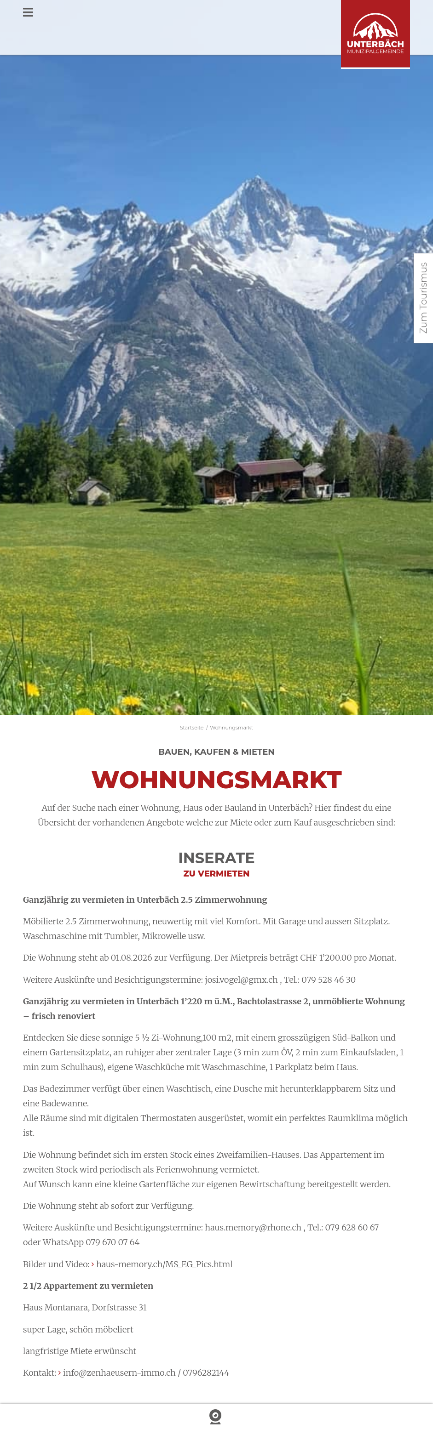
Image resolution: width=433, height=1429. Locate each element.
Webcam (216, 1417)
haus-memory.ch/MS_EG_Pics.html (164, 1264)
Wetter (72, 1417)
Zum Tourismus (423, 298)
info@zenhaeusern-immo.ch (119, 1372)
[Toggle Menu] (216, 13)
